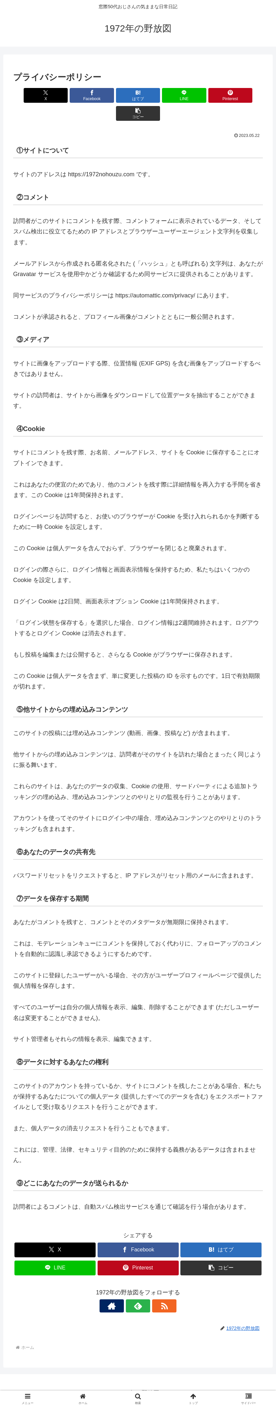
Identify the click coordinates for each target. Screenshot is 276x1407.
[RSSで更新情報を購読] (153, 1287)
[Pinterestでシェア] (201, 95)
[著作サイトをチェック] (122, 1287)
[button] (243, 95)
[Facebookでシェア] (75, 95)
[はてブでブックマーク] (117, 95)
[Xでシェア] (33, 95)
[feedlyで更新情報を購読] (138, 1287)
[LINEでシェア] (159, 95)
